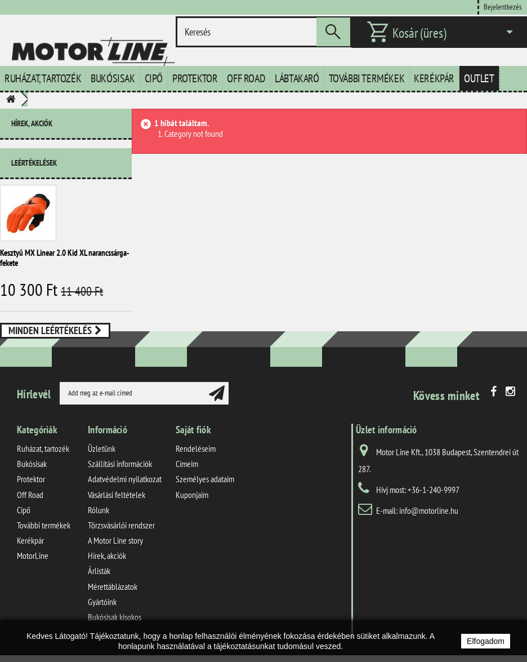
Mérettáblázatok (112, 599)
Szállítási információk (120, 476)
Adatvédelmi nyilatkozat (125, 491)
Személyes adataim (205, 491)
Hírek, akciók (31, 123)
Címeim (187, 476)
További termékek (367, 78)
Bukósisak (113, 78)
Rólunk (98, 522)
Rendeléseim (196, 460)
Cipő (154, 78)
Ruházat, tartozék (43, 78)
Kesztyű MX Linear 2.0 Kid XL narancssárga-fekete (64, 253)
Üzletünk (101, 460)
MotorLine (32, 568)
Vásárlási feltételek (116, 507)
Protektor (194, 78)
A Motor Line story (115, 552)
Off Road (246, 78)
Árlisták (99, 583)
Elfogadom (485, 641)
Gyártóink (102, 614)
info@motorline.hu (428, 522)
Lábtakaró (297, 78)
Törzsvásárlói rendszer (121, 537)
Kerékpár (434, 78)
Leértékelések (34, 158)
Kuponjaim (192, 507)
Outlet (479, 78)
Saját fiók (193, 442)
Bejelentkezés (503, 6)
